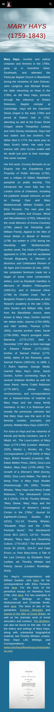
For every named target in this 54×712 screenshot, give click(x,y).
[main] (27, 30)
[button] (3, 4)
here (36, 580)
